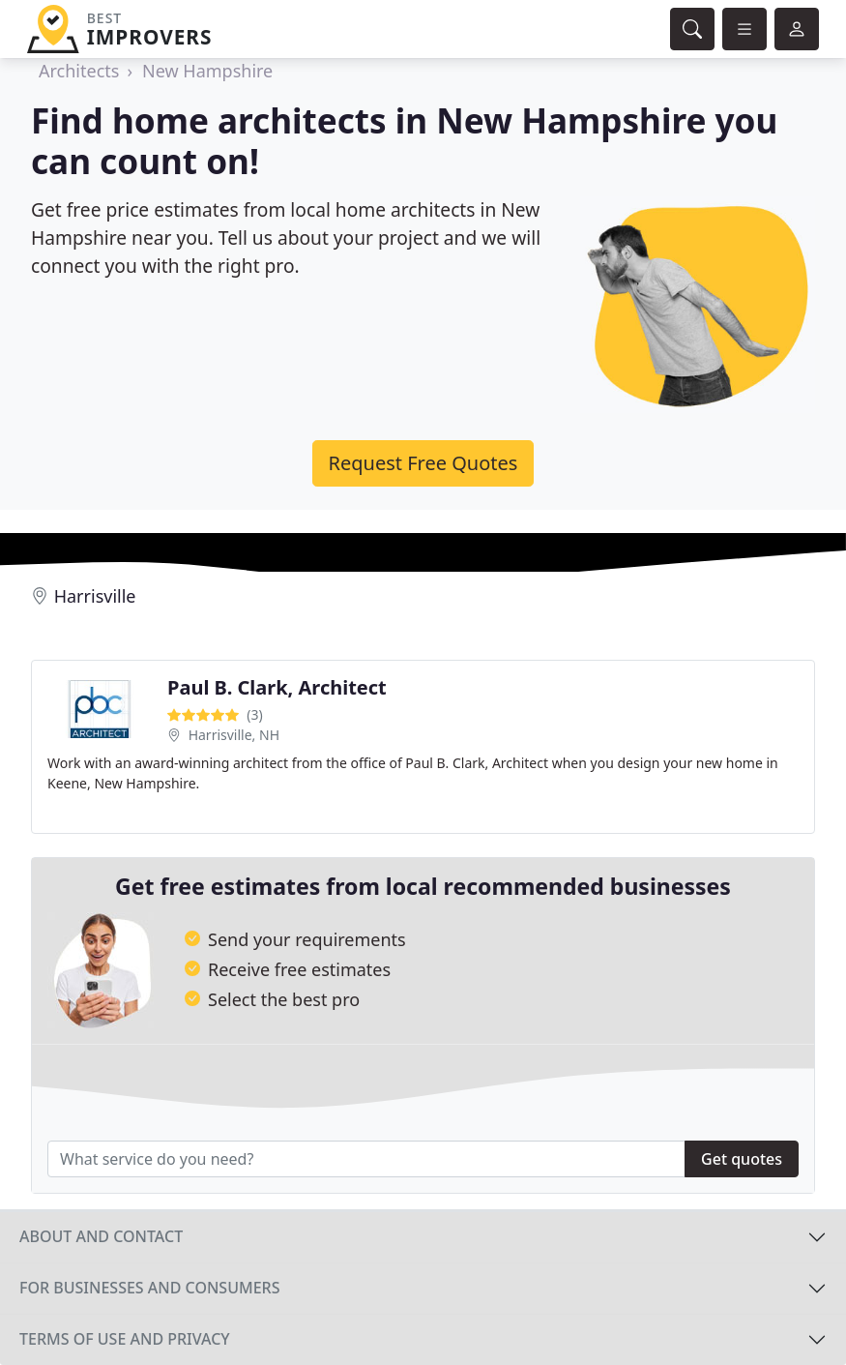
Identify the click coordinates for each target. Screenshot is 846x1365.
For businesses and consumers (149, 1287)
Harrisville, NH (234, 735)
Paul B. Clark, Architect (277, 687)
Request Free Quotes (423, 463)
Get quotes (741, 1159)
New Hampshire (207, 70)
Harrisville (95, 596)
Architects (79, 70)
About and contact (101, 1236)
